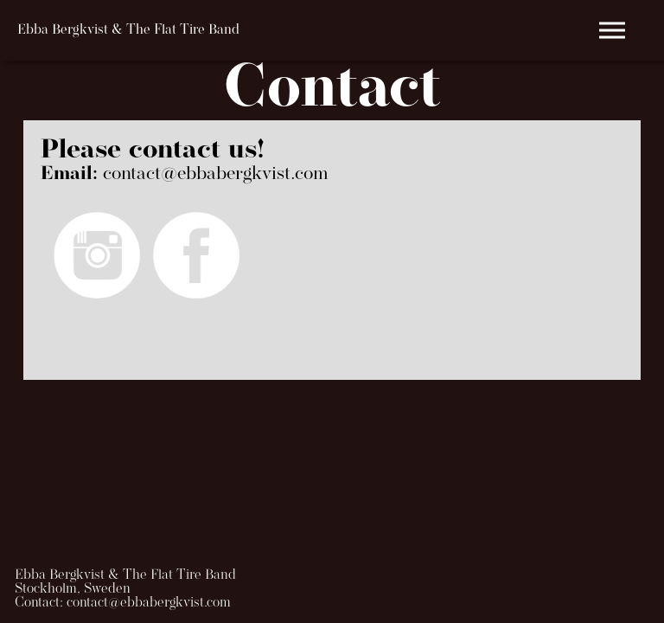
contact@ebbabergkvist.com (216, 174)
